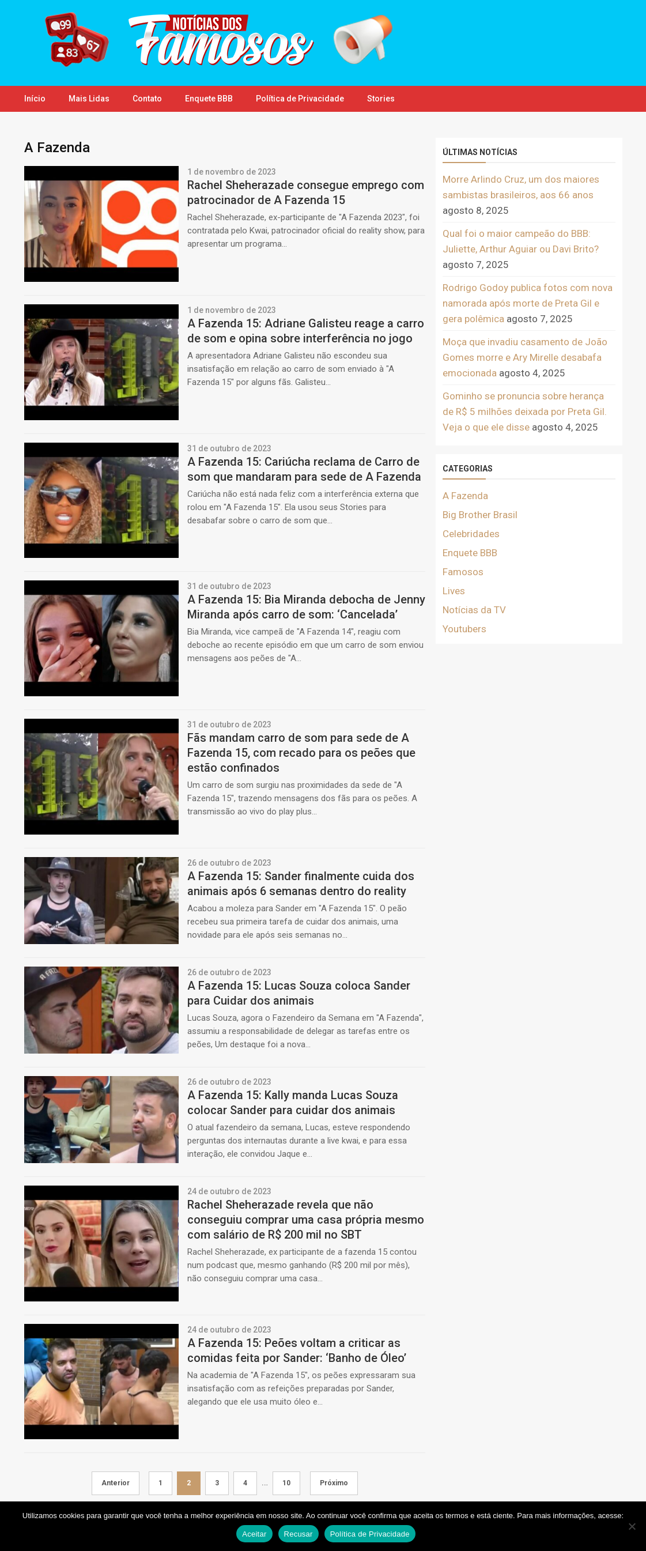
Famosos (463, 572)
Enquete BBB (209, 98)
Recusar (298, 1534)
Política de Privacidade (300, 98)
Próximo (334, 1483)
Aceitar (254, 1534)
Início (35, 98)
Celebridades (471, 533)
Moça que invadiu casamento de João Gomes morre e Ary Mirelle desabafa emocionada (525, 357)
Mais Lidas (89, 98)
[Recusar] (631, 1526)
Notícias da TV (474, 610)
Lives (454, 591)
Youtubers (464, 629)
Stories (381, 98)
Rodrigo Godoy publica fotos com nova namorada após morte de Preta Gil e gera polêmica (528, 303)
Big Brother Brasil (480, 514)
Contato (147, 98)
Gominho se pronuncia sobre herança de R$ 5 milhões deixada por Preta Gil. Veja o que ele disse (525, 411)
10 (286, 1483)
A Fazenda (465, 495)
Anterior (115, 1483)
